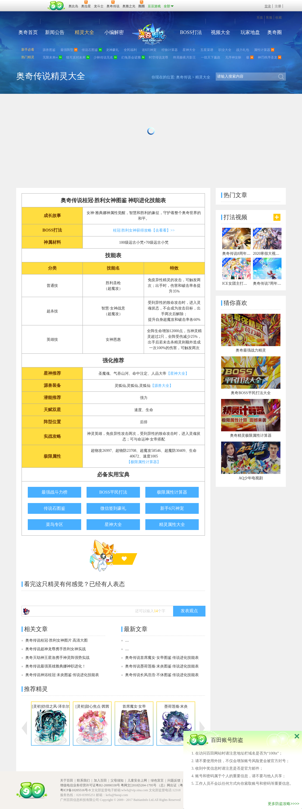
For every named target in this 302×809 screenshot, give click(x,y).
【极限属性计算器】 (144, 462)
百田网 (56, 5)
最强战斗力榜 (54, 492)
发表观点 (189, 610)
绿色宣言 (157, 780)
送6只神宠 (149, 50)
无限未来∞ (50, 57)
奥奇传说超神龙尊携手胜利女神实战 (55, 649)
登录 (268, 6)
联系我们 (83, 780)
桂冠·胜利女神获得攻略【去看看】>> (144, 230)
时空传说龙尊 (158, 57)
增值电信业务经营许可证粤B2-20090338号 (90, 785)
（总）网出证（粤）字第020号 (179, 785)
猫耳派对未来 (75, 57)
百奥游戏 (32, 2)
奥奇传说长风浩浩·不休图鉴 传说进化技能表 (162, 675)
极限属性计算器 (172, 492)
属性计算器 (262, 50)
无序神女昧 (233, 57)
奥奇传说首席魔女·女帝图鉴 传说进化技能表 (162, 658)
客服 (269, 17)
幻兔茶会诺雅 (131, 57)
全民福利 (130, 50)
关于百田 (66, 780)
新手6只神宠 (172, 508)
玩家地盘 (250, 32)
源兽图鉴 (49, 50)
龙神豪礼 (112, 50)
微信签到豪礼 (113, 508)
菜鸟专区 (54, 524)
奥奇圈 (274, 32)
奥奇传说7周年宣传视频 (273, 283)
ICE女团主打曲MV (237, 283)
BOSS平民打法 (113, 492)
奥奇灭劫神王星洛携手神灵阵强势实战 (57, 658)
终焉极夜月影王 (184, 57)
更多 (276, 217)
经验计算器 (170, 50)
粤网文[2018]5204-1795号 (138, 785)
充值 (259, 17)
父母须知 (117, 780)
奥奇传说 (183, 77)
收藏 (278, 17)
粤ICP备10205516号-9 (75, 790)
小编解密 (114, 32)
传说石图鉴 (90, 50)
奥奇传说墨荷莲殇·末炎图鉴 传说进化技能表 (162, 666)
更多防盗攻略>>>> (283, 803)
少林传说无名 (103, 57)
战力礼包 (242, 50)
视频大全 (220, 32)
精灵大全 (84, 32)
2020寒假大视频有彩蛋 (272, 254)
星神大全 (189, 50)
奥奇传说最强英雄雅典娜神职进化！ (55, 666)
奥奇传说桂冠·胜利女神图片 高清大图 (56, 640)
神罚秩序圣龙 (267, 57)
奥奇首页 (28, 32)
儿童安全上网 (137, 780)
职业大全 (224, 50)
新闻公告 (54, 32)
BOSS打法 (191, 32)
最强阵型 (66, 50)
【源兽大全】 (161, 386)
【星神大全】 (177, 373)
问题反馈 (173, 780)
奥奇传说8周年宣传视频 (242, 254)
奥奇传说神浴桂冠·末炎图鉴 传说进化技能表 (62, 675)
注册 (278, 6)
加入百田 (100, 780)
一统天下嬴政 (210, 57)
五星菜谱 (206, 50)
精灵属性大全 (172, 524)
